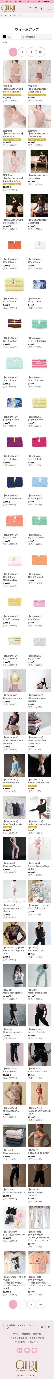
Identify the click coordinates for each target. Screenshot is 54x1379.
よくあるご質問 (37, 1338)
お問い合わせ (34, 1342)
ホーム (16, 1334)
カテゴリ (31, 1325)
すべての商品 (9, 1325)
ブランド (21, 1325)
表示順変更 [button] (29, 37)
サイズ (6, 1328)
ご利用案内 (20, 1342)
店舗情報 (26, 1334)
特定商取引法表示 (19, 1338)
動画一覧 (37, 1334)
